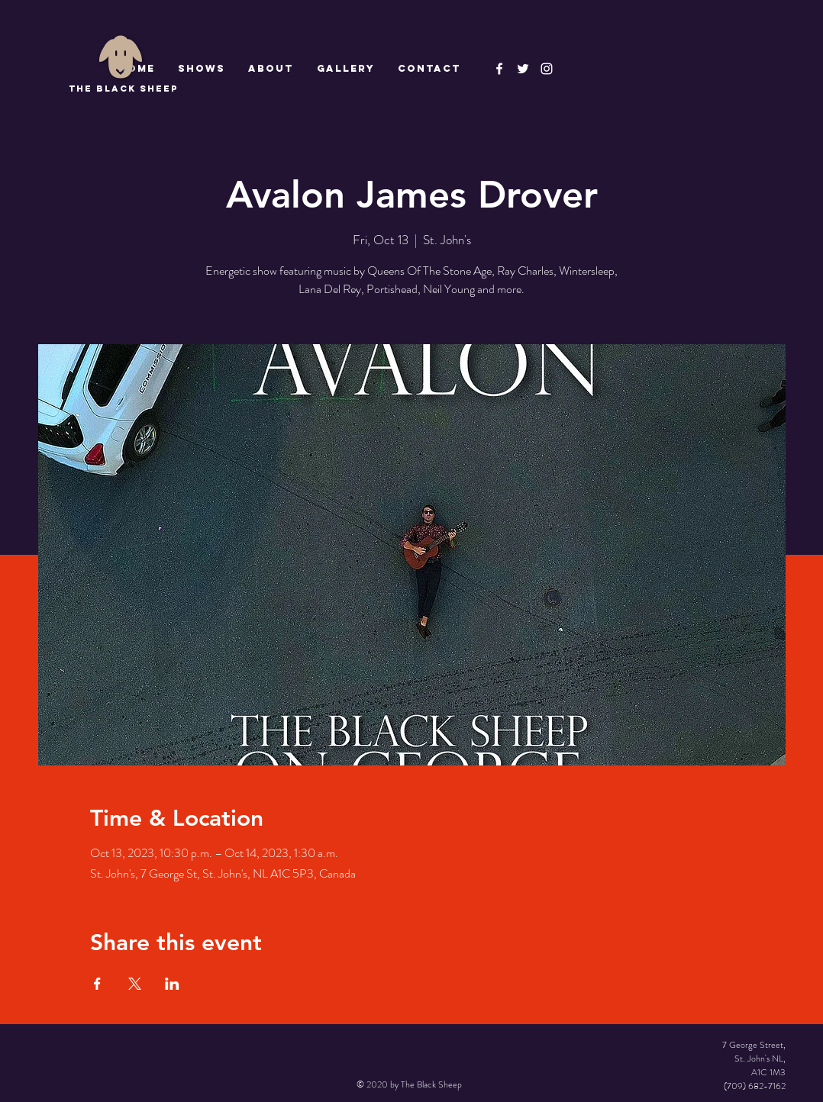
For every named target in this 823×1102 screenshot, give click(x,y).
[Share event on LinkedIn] (172, 984)
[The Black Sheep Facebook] (499, 68)
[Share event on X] (134, 984)
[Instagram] (546, 68)
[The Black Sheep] (523, 68)
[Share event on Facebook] (97, 984)
